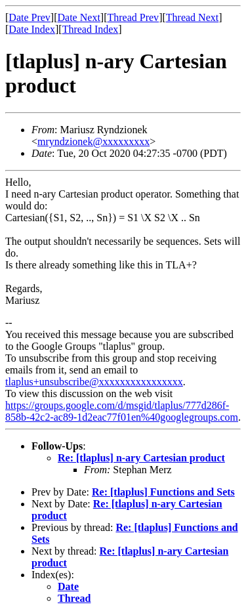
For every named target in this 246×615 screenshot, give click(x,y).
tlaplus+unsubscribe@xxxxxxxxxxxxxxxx (94, 381)
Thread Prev (133, 17)
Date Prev (30, 17)
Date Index (32, 29)
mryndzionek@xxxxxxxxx (93, 141)
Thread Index (90, 29)
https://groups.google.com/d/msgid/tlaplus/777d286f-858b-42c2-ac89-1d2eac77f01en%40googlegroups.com (121, 411)
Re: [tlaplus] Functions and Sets (163, 492)
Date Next (79, 17)
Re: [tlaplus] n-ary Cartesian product (141, 457)
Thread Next (192, 17)
